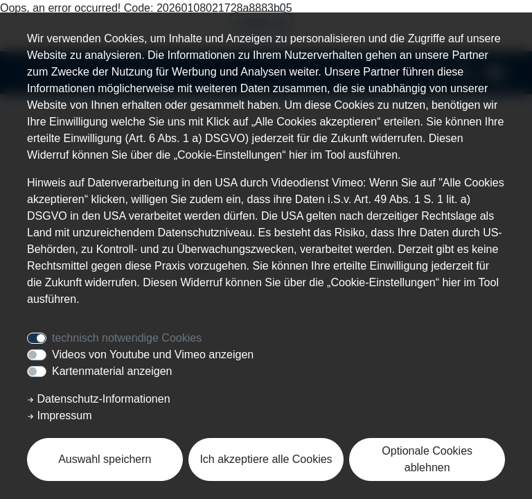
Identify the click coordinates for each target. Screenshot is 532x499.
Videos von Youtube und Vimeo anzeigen (153, 354)
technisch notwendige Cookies (127, 338)
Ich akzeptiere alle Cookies (266, 459)
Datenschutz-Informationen (98, 399)
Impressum (59, 415)
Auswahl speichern (104, 459)
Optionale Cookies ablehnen (427, 459)
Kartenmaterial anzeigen (112, 371)
